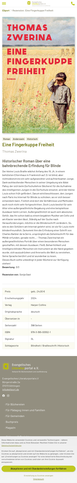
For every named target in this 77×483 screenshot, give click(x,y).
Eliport (6, 10)
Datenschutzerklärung (11, 445)
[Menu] (4, 3)
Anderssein (18, 139)
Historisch (32, 139)
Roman (6, 139)
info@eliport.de (10, 389)
